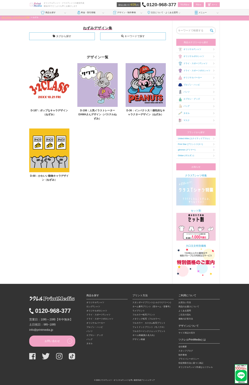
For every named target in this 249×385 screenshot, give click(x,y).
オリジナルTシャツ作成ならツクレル (195, 367)
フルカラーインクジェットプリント (148, 331)
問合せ (199, 4)
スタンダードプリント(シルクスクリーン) (151, 302)
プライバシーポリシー (188, 359)
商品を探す (48, 12)
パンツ (184, 92)
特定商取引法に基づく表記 (190, 363)
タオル (184, 113)
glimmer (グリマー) (186, 150)
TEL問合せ (184, 4)
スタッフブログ (185, 351)
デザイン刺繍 (138, 339)
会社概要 (182, 346)
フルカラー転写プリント (143, 314)
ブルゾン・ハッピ (189, 85)
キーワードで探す (134, 36)
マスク (184, 120)
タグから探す (63, 36)
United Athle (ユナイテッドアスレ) (193, 138)
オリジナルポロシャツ (191, 56)
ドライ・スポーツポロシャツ (194, 70)
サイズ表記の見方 (186, 333)
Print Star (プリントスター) (190, 144)
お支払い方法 (184, 302)
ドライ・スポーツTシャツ (192, 63)
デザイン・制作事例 (124, 12)
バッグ (184, 106)
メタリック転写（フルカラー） (146, 319)
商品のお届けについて (188, 306)
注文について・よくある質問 (163, 12)
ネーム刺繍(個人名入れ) (143, 335)
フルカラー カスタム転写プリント (148, 323)
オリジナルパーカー (190, 77)
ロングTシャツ (93, 306)
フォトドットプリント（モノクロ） (148, 327)
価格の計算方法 (185, 319)
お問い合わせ (52, 341)
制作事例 (182, 355)
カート (212, 4)
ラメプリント (138, 310)
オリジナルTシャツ (189, 49)
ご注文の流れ (184, 314)
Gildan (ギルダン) (186, 155)
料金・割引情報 (86, 12)
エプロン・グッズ (189, 99)
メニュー (201, 12)
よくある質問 (184, 310)
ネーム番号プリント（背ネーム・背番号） (152, 306)
